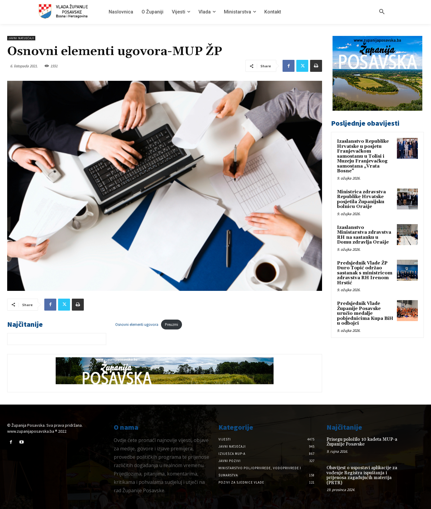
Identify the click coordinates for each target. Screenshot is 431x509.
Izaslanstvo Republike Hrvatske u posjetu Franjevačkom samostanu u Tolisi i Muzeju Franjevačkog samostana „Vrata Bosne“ (363, 156)
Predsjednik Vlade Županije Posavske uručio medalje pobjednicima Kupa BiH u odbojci (365, 313)
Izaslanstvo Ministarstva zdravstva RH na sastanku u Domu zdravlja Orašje (364, 235)
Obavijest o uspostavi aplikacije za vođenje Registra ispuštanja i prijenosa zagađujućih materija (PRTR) (362, 475)
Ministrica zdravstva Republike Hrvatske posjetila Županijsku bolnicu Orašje (361, 199)
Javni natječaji (21, 38)
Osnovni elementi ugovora (136, 324)
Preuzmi (171, 324)
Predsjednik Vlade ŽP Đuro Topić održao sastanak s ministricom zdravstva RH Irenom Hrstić (364, 273)
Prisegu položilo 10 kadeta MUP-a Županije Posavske (362, 442)
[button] (382, 12)
